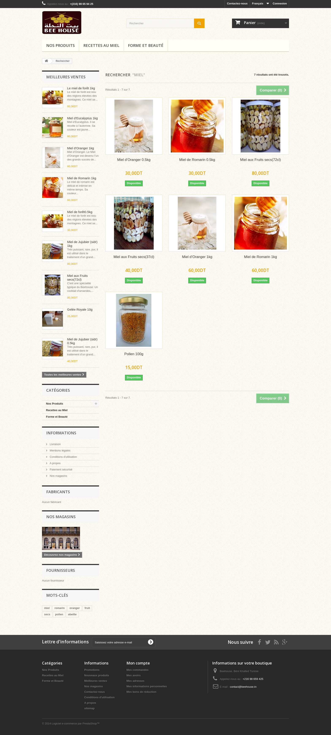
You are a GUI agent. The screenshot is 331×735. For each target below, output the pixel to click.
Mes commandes (137, 669)
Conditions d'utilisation (63, 456)
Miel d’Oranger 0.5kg (134, 160)
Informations (61, 432)
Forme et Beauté (57, 416)
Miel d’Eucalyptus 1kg (82, 118)
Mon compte (138, 663)
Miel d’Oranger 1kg (80, 148)
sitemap (89, 708)
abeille (72, 614)
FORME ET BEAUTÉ (145, 45)
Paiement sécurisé (60, 469)
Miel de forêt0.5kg (79, 212)
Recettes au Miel (101, 45)
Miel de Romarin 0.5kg (197, 160)
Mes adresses (135, 680)
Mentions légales (59, 450)
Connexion (280, 3)
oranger (74, 608)
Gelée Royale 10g (79, 309)
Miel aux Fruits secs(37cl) (134, 257)
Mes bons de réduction (141, 691)
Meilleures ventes (65, 76)
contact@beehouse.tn (243, 686)
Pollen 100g (133, 354)
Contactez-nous (237, 3)
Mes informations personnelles (146, 686)
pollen (59, 614)
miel (47, 608)
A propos (55, 463)
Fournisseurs (60, 570)
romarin (59, 608)
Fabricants (58, 491)
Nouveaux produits (96, 675)
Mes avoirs (133, 675)
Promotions (91, 669)
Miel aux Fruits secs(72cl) (77, 277)
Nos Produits (60, 45)
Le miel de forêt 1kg (81, 88)
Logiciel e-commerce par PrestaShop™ (76, 723)
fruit (87, 608)
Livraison (55, 444)
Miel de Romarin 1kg (81, 178)
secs (47, 614)
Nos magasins (58, 475)
